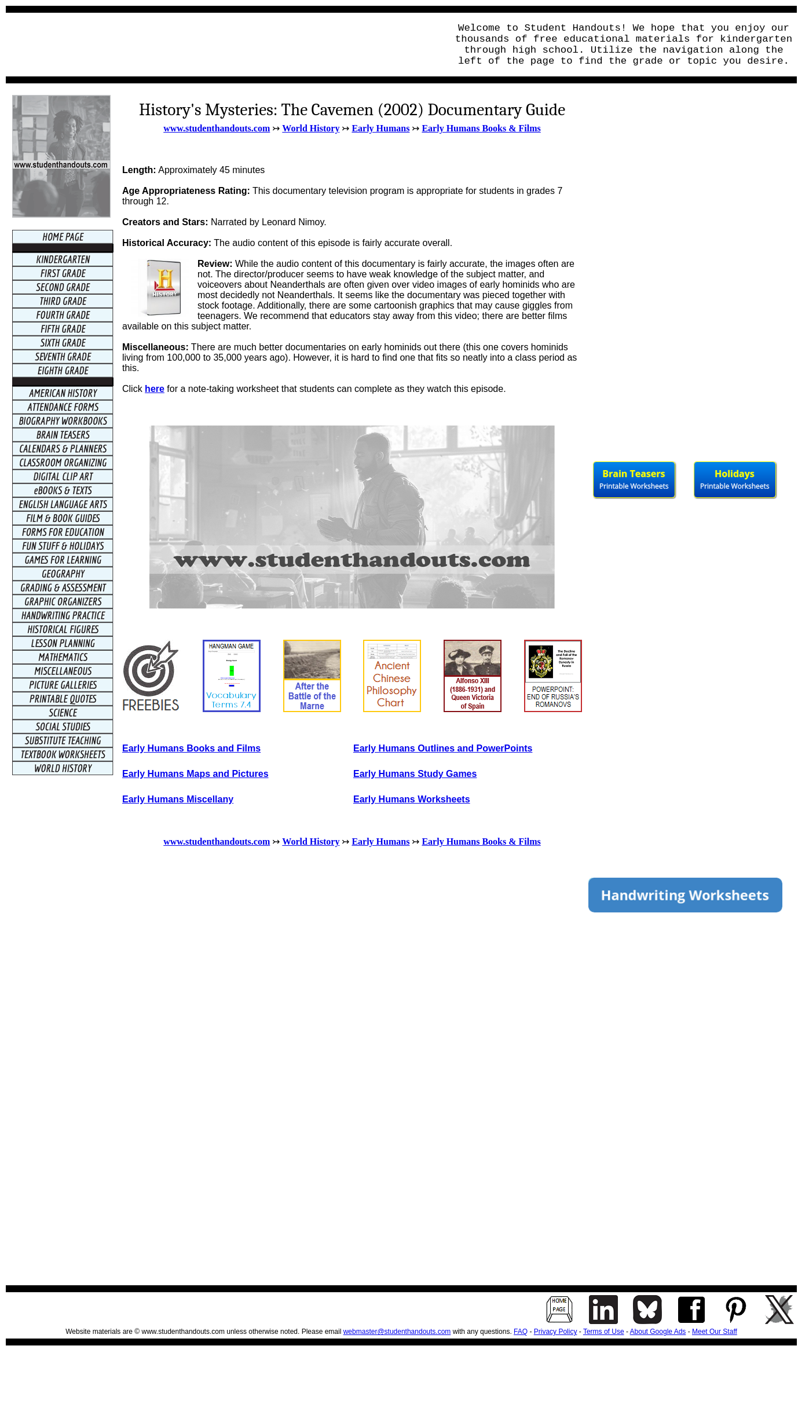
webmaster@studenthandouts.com (397, 1332)
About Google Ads (658, 1332)
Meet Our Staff (714, 1332)
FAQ (521, 1332)
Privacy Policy (555, 1332)
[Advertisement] (223, 45)
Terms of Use (603, 1332)
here (154, 389)
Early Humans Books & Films (481, 128)
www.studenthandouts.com (216, 128)
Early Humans (380, 128)
